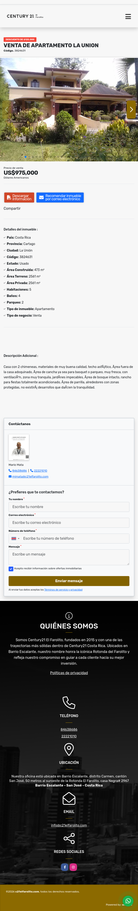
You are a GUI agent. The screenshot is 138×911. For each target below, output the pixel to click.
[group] (69, 109)
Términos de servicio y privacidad (63, 589)
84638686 (19, 470)
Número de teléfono (23, 531)
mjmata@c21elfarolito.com (30, 476)
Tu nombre (16, 499)
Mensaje (15, 546)
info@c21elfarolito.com (69, 825)
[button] (25, 157)
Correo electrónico (22, 515)
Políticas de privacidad (69, 673)
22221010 (40, 470)
